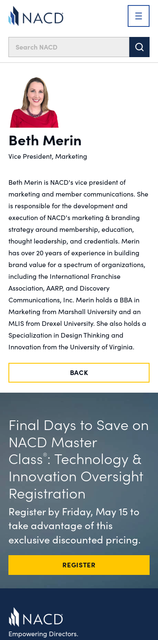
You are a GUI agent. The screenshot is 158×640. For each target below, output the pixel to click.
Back (79, 372)
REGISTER (78, 564)
